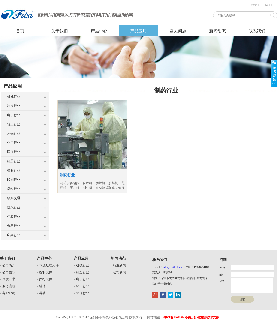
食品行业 (13, 226)
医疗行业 (13, 152)
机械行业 (13, 96)
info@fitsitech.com (173, 267)
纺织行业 (13, 207)
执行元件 (45, 279)
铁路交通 (13, 198)
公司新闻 (119, 272)
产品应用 (138, 31)
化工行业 (13, 142)
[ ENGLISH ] (269, 5)
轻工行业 (13, 124)
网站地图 (153, 317)
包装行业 (13, 216)
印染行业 (13, 235)
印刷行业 (13, 179)
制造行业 (13, 106)
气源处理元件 (49, 265)
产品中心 (99, 31)
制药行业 (13, 161)
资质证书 (8, 279)
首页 (20, 31)
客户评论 (8, 293)
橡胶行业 (13, 170)
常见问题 (178, 31)
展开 (274, 73)
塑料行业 (13, 189)
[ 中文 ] (254, 5)
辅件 (42, 286)
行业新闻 (119, 265)
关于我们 (59, 31)
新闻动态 (217, 31)
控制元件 (45, 272)
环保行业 (13, 133)
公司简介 (8, 265)
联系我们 (257, 31)
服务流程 (8, 286)
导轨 (42, 293)
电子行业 (13, 115)
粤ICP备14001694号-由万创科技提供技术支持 (191, 317)
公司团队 (8, 272)
